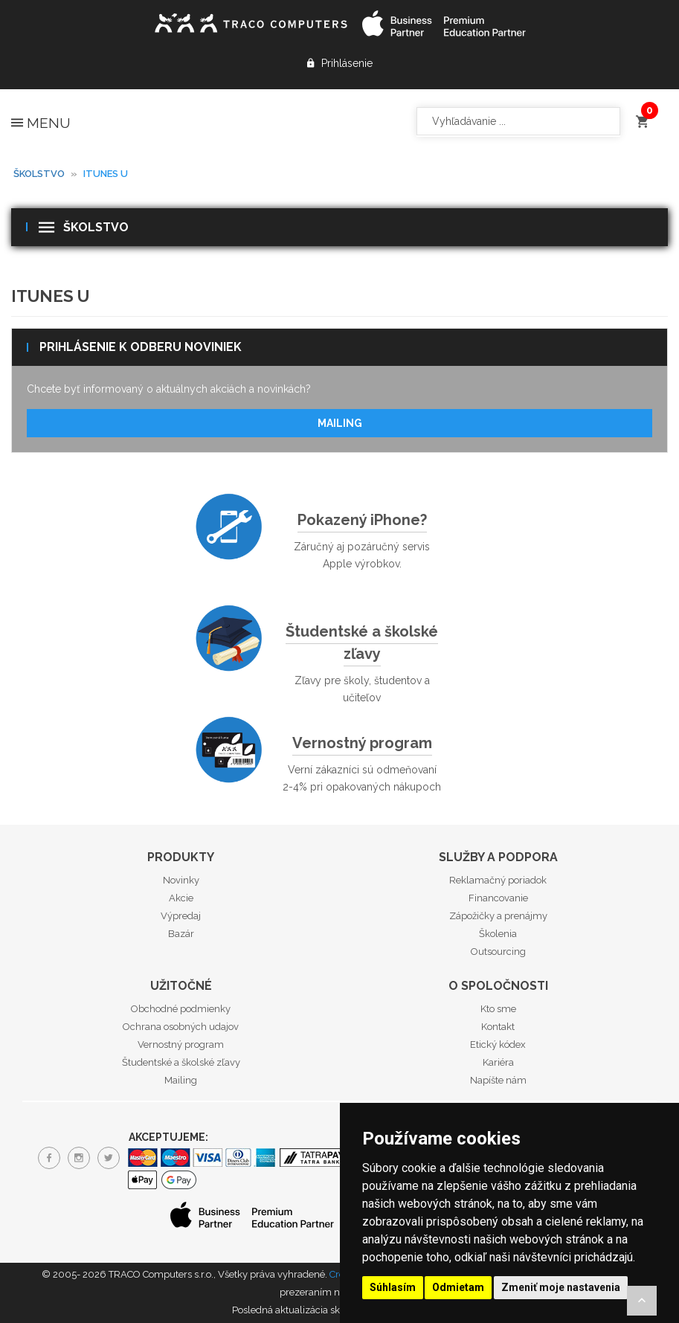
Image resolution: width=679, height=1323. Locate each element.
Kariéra (498, 1062)
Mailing (340, 423)
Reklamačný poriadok (498, 880)
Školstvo (39, 173)
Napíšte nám (498, 1080)
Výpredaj (181, 915)
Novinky (181, 880)
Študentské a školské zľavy (362, 642)
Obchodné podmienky (181, 1008)
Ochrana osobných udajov (181, 1026)
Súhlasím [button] (393, 1287)
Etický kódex (498, 1044)
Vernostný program (362, 743)
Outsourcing (498, 951)
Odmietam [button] (458, 1287)
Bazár (181, 933)
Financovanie (498, 898)
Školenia (498, 933)
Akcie (181, 898)
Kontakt (498, 1026)
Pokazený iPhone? (362, 520)
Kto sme (498, 1008)
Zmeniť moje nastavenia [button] (560, 1287)
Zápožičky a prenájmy (498, 915)
